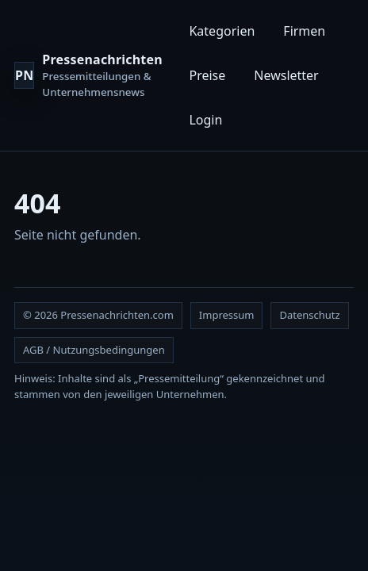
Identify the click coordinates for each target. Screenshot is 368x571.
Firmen (304, 31)
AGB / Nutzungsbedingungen (94, 350)
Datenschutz (309, 315)
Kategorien (222, 31)
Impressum (227, 315)
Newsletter (286, 75)
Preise (207, 75)
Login (205, 119)
